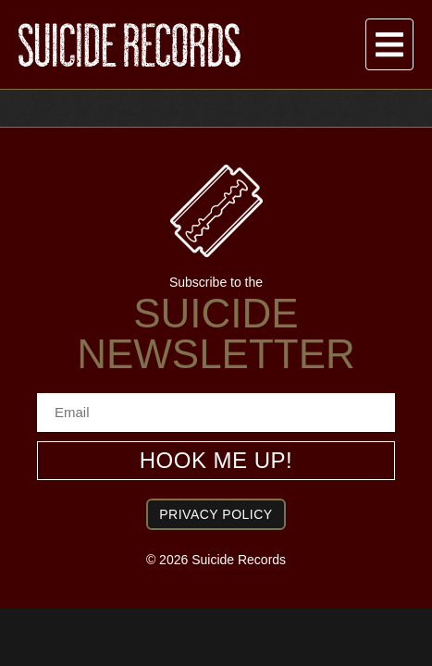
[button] (389, 44)
